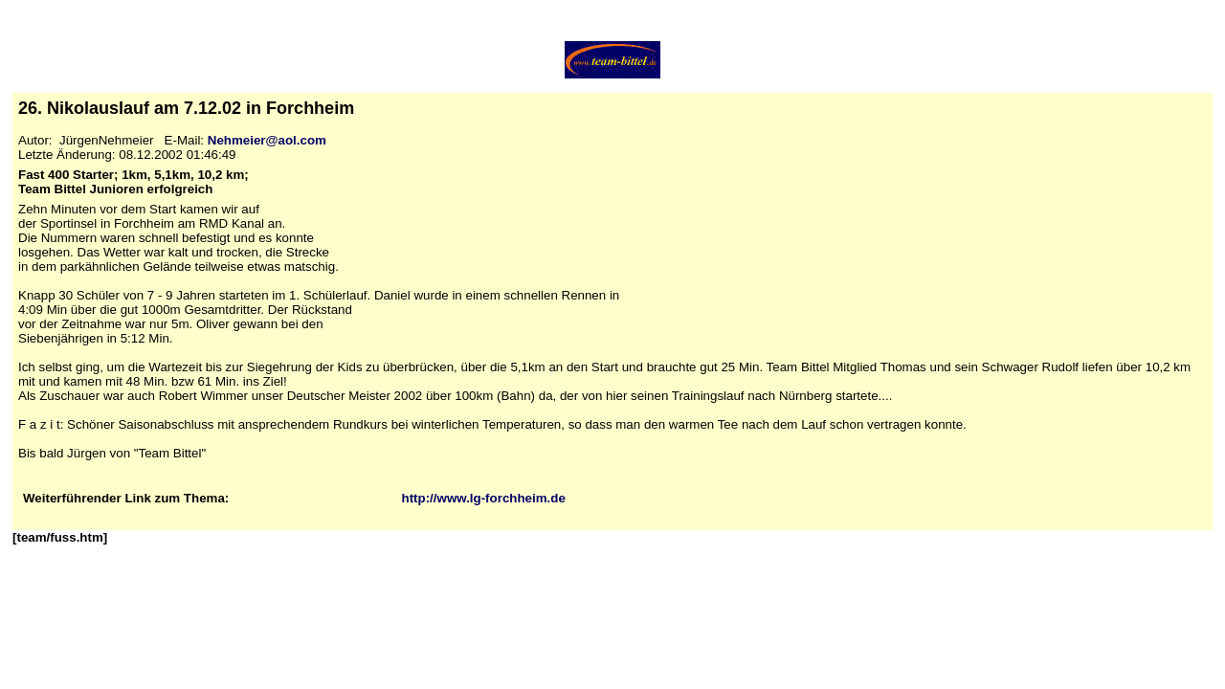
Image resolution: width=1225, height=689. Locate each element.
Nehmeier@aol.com (267, 140)
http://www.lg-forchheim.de (484, 498)
